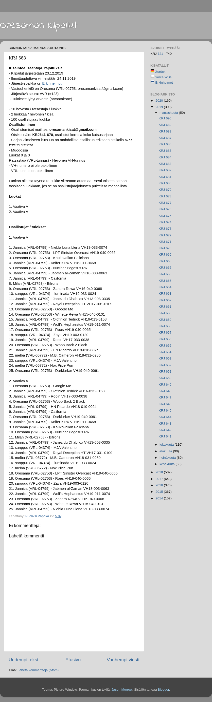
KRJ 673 (165, 228)
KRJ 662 (165, 300)
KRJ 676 (165, 209)
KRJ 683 (165, 164)
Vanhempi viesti (123, 659)
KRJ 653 (165, 358)
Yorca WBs (163, 77)
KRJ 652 (165, 365)
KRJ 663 (165, 293)
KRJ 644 (165, 417)
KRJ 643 (165, 423)
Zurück (160, 72)
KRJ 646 (165, 404)
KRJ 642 (165, 430)
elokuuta (166, 451)
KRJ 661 (165, 306)
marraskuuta (169, 112)
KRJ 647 (165, 397)
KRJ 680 (165, 183)
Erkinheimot (51, 83)
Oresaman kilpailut (38, 25)
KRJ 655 (165, 345)
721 (161, 54)
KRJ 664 (165, 287)
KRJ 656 (165, 339)
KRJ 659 (165, 320)
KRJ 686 (165, 144)
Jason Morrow (121, 689)
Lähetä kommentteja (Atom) (38, 670)
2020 (160, 100)
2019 (160, 107)
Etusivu (73, 659)
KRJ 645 (165, 410)
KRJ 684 (165, 157)
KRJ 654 (165, 352)
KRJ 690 (165, 118)
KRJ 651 (165, 371)
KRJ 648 (165, 391)
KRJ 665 (165, 281)
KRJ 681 (165, 177)
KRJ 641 (165, 436)
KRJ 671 (165, 242)
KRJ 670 (165, 248)
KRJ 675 (165, 216)
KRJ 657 (165, 332)
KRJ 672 (165, 235)
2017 (160, 479)
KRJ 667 (165, 267)
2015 (160, 491)
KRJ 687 (165, 138)
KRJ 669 (165, 254)
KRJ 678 (165, 196)
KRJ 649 (165, 384)
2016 (160, 485)
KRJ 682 (165, 170)
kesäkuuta (167, 464)
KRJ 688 (165, 131)
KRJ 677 (165, 203)
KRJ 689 (165, 125)
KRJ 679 (165, 189)
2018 (160, 472)
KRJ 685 (165, 150)
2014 (160, 498)
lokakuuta (167, 444)
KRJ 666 (165, 274)
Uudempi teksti (24, 659)
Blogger (163, 689)
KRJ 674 (165, 222)
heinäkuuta (168, 457)
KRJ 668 (165, 261)
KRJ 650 (165, 378)
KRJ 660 (165, 313)
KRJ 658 (165, 326)
